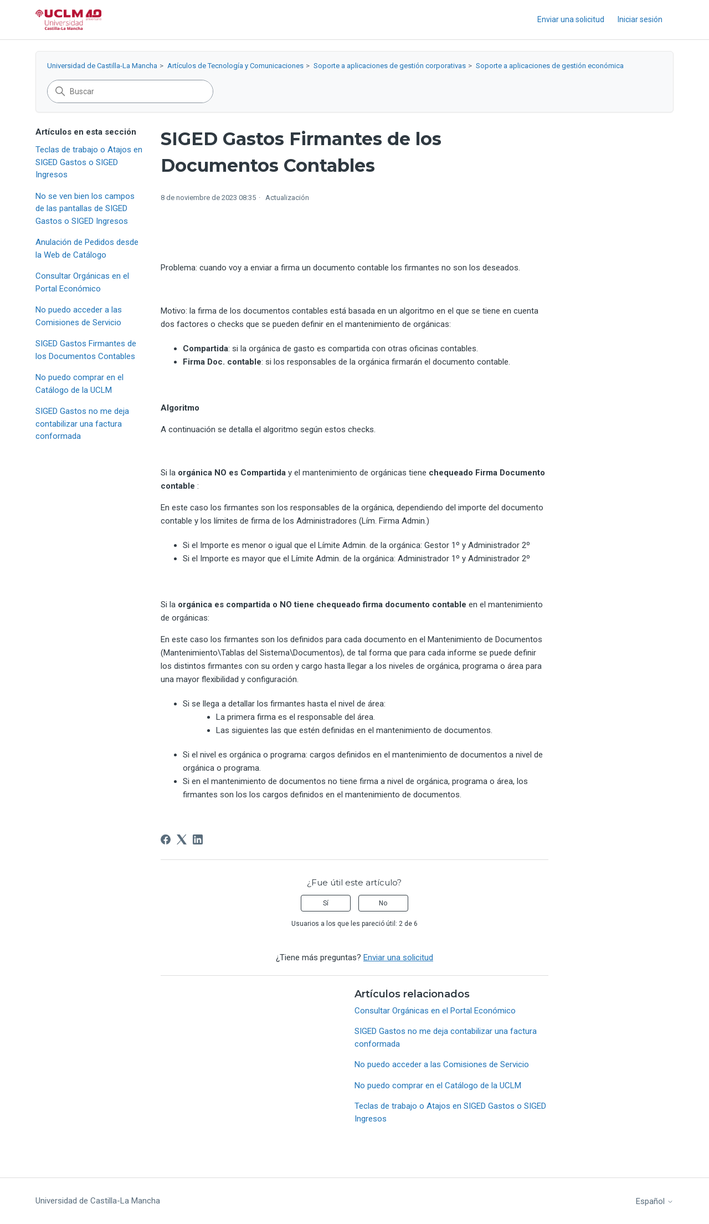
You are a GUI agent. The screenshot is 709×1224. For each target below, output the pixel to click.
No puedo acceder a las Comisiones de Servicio (78, 316)
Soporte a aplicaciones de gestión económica (550, 66)
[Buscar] (130, 91)
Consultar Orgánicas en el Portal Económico (82, 282)
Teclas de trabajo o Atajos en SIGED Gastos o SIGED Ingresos (88, 162)
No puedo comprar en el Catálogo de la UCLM (79, 383)
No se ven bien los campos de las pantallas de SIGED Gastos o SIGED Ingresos (85, 208)
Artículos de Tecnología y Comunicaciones (235, 66)
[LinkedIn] (198, 839)
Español (655, 1201)
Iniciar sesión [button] (640, 19)
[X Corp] (182, 839)
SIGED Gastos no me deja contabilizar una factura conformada (82, 423)
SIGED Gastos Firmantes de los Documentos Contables (85, 350)
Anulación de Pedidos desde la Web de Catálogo (86, 248)
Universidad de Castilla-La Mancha (102, 66)
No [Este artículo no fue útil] (383, 903)
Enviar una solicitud (570, 19)
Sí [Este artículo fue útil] (325, 903)
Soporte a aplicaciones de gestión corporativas (390, 66)
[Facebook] (166, 839)
